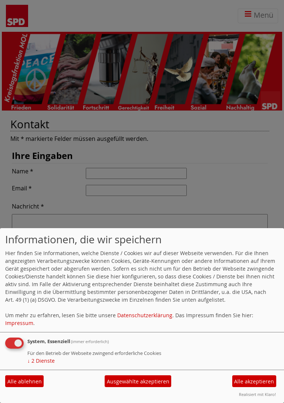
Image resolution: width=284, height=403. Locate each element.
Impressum (19, 322)
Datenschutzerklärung (144, 315)
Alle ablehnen (24, 381)
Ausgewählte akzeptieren (138, 381)
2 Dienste (41, 360)
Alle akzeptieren (254, 381)
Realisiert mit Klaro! (257, 394)
